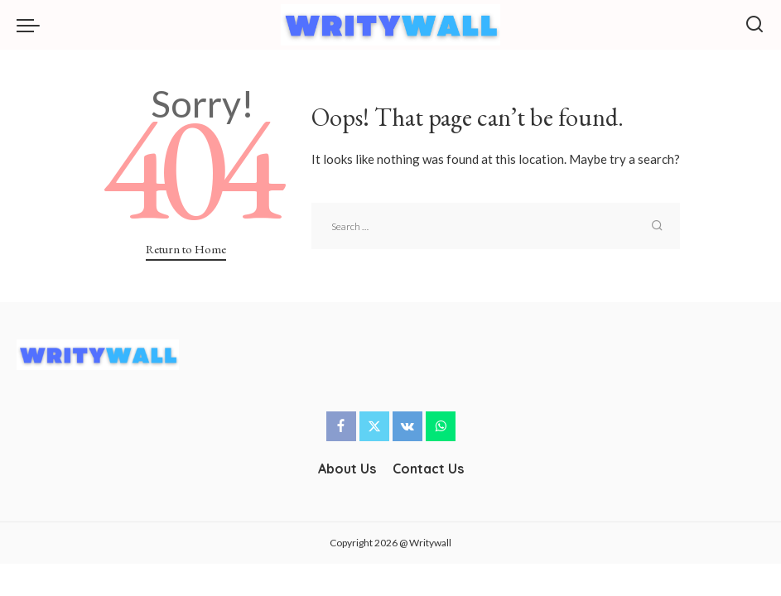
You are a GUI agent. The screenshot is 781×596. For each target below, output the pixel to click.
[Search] (754, 25)
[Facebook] (341, 426)
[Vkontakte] (407, 426)
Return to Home (186, 249)
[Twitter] (374, 426)
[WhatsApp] (441, 426)
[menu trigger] (32, 25)
